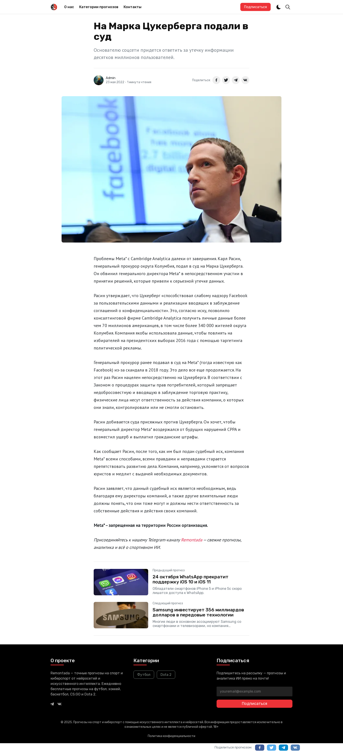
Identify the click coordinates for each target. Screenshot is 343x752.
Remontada (191, 540)
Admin (110, 78)
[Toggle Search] (287, 7)
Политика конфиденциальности (171, 736)
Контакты (132, 7)
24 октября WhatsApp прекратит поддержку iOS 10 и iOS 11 (190, 579)
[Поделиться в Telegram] (236, 80)
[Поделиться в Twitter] (226, 80)
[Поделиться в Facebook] (216, 80)
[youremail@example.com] (254, 691)
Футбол (143, 675)
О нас (69, 7)
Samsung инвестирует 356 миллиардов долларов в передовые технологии (198, 612)
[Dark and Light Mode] (278, 7)
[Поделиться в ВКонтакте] (245, 80)
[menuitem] (69, 7)
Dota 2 (166, 675)
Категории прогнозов (98, 7)
